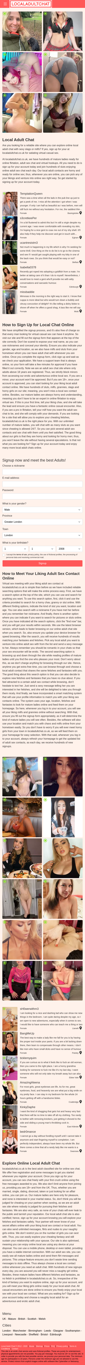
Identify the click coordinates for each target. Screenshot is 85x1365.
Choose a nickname (13, 465)
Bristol (44, 1334)
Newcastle (20, 1334)
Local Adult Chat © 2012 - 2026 (14, 1346)
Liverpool (7, 1334)
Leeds (47, 1330)
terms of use (21, 554)
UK (4, 1319)
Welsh (42, 1319)
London (6, 1330)
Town (5, 529)
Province (7, 515)
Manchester (19, 1330)
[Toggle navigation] (5, 4)
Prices (46, 1346)
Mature (12, 1319)
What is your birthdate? (15, 542)
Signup (42, 563)
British (21, 1319)
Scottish (31, 1319)
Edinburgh (55, 1334)
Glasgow (58, 1330)
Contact (15, 1349)
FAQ (53, 1346)
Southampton (72, 1330)
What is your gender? (14, 503)
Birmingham (35, 1330)
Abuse (31, 1346)
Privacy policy (62, 1346)
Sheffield (33, 1334)
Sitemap (39, 1346)
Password (7, 490)
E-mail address (10, 478)
